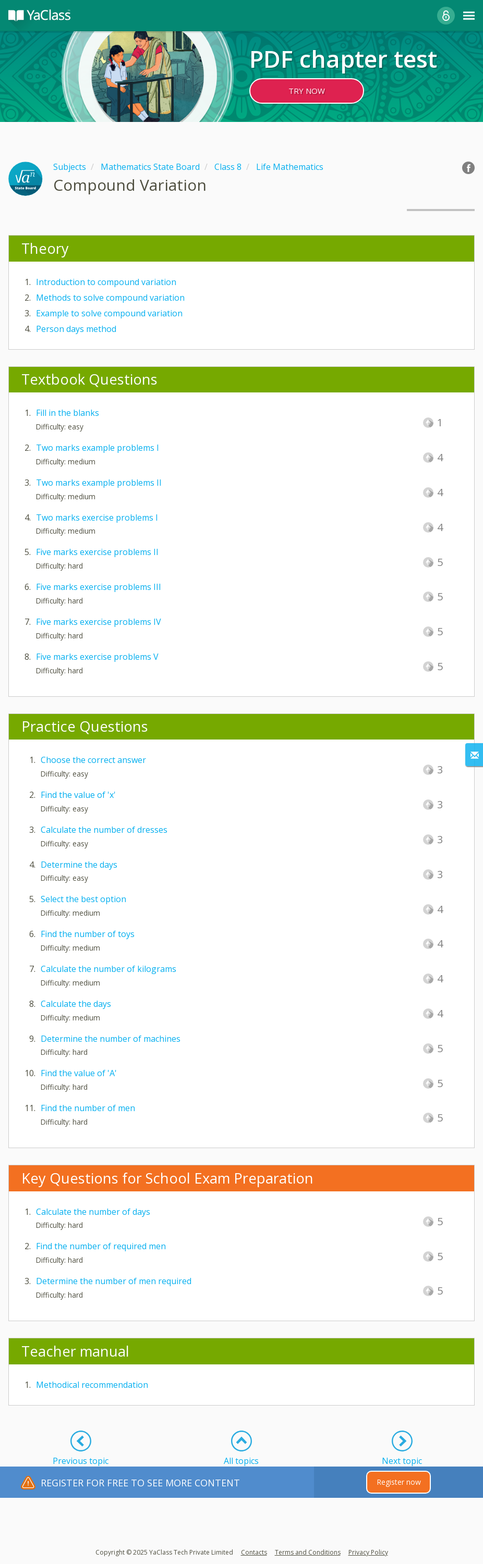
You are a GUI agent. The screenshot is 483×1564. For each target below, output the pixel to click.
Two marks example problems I (97, 447)
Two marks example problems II (99, 482)
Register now (399, 1482)
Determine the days (79, 864)
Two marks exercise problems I (97, 517)
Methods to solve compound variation (110, 297)
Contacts (254, 1552)
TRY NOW (306, 90)
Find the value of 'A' (79, 1073)
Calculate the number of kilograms (108, 969)
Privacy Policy (368, 1552)
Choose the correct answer (93, 760)
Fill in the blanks (67, 412)
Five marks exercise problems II (97, 552)
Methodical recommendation (92, 1384)
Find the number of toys (88, 934)
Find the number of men (88, 1108)
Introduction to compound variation (106, 282)
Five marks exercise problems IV (98, 621)
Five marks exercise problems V (97, 656)
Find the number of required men (101, 1246)
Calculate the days (76, 1003)
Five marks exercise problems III (98, 587)
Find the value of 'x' (78, 795)
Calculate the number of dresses (104, 829)
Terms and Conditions (308, 1552)
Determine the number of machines (110, 1038)
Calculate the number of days (93, 1211)
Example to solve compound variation (109, 313)
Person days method (76, 329)
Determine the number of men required (113, 1281)
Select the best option (83, 899)
